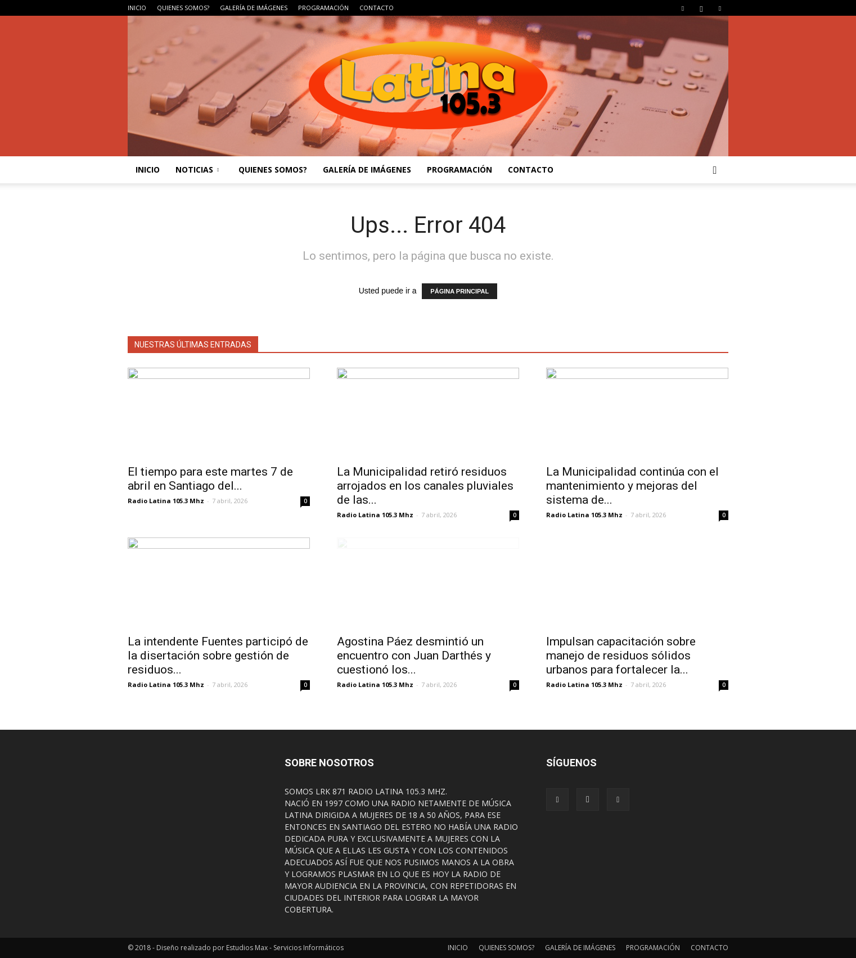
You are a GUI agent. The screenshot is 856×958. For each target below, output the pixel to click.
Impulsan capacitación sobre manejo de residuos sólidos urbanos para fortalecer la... (621, 655)
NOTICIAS (197, 169)
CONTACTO (376, 7)
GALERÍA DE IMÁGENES (253, 7)
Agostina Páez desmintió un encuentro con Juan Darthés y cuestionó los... (414, 655)
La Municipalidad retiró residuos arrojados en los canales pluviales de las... (425, 486)
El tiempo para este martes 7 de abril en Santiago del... (210, 478)
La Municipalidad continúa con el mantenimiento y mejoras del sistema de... (632, 486)
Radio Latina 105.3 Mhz (166, 500)
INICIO (137, 7)
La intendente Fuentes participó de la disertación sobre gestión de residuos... (218, 655)
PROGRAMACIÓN (323, 7)
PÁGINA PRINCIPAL (459, 291)
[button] (714, 169)
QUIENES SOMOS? (183, 7)
